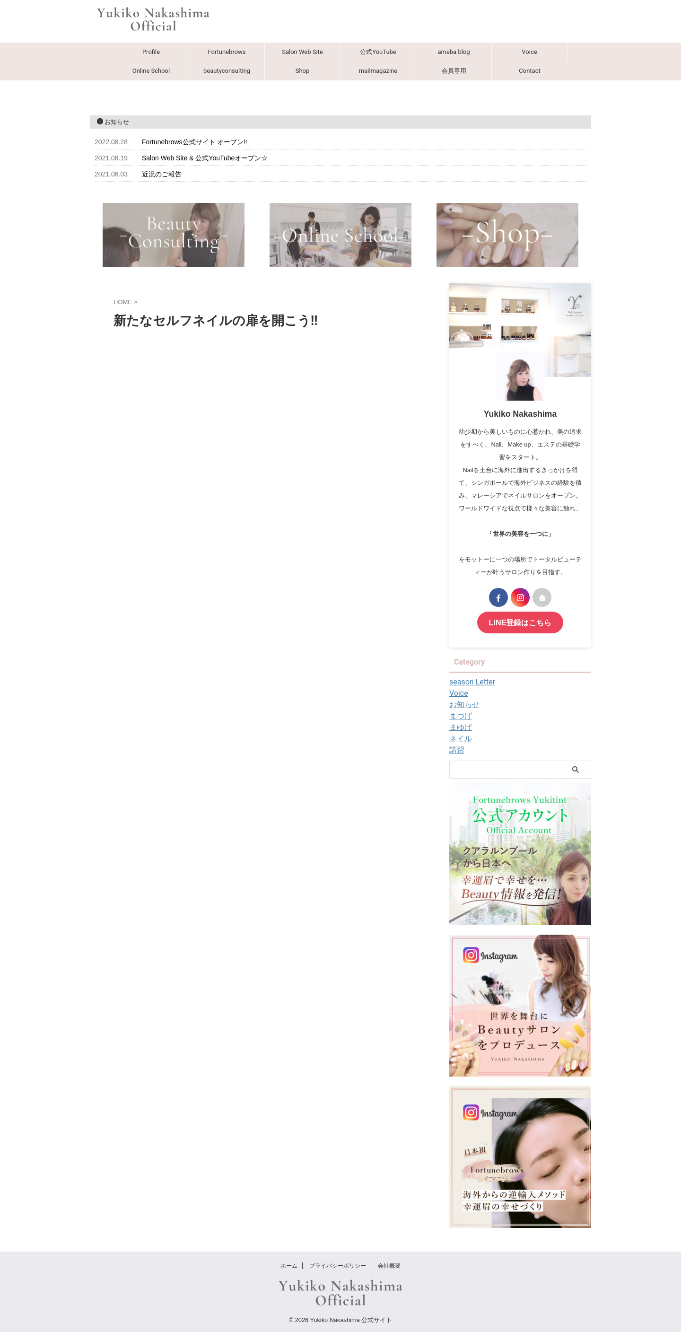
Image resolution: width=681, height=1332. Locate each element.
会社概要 (389, 1264)
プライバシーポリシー (337, 1264)
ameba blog (453, 51)
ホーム (288, 1264)
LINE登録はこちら (520, 621)
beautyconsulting (226, 70)
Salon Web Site (302, 51)
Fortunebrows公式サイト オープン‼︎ (194, 142)
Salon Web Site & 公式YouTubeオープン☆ (205, 158)
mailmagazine (378, 70)
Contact (529, 70)
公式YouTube (378, 51)
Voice (529, 51)
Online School (151, 70)
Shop (303, 70)
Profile (151, 51)
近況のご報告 (162, 174)
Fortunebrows (226, 51)
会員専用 (454, 70)
